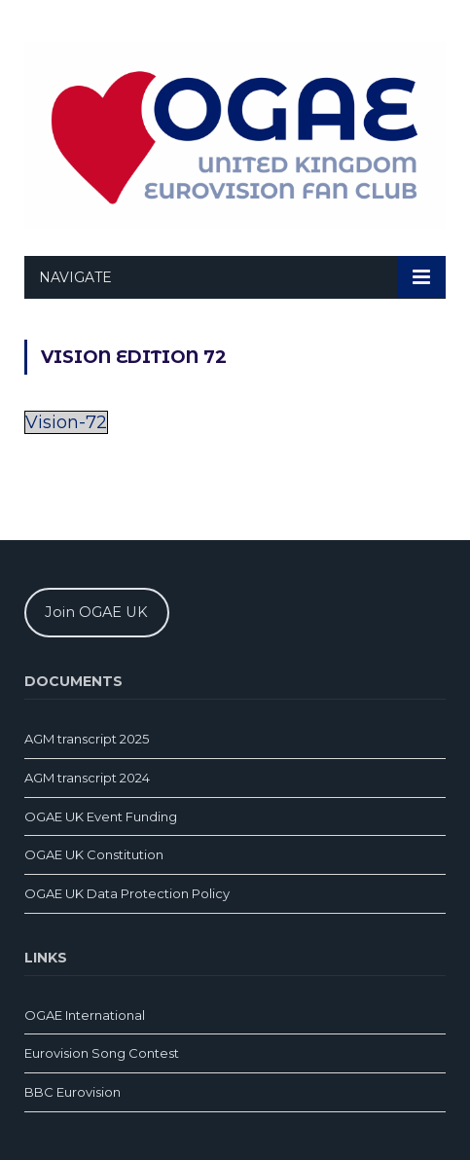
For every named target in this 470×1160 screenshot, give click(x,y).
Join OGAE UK (96, 612)
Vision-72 (66, 422)
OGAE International (84, 1015)
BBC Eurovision (72, 1092)
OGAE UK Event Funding (100, 816)
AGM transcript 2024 (87, 777)
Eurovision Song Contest (101, 1053)
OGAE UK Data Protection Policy (127, 893)
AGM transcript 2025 (86, 738)
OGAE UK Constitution (93, 854)
